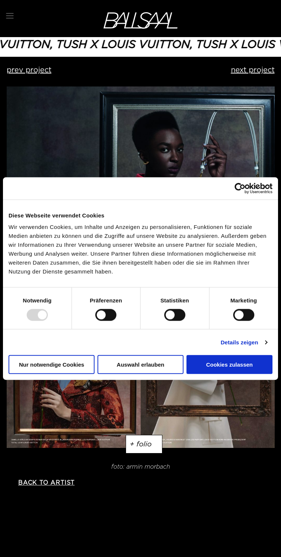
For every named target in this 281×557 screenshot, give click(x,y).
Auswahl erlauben (140, 364)
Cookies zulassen (229, 364)
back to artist (46, 482)
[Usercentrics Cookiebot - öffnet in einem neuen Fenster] (240, 188)
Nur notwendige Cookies (51, 364)
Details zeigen (239, 342)
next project (253, 69)
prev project (29, 69)
